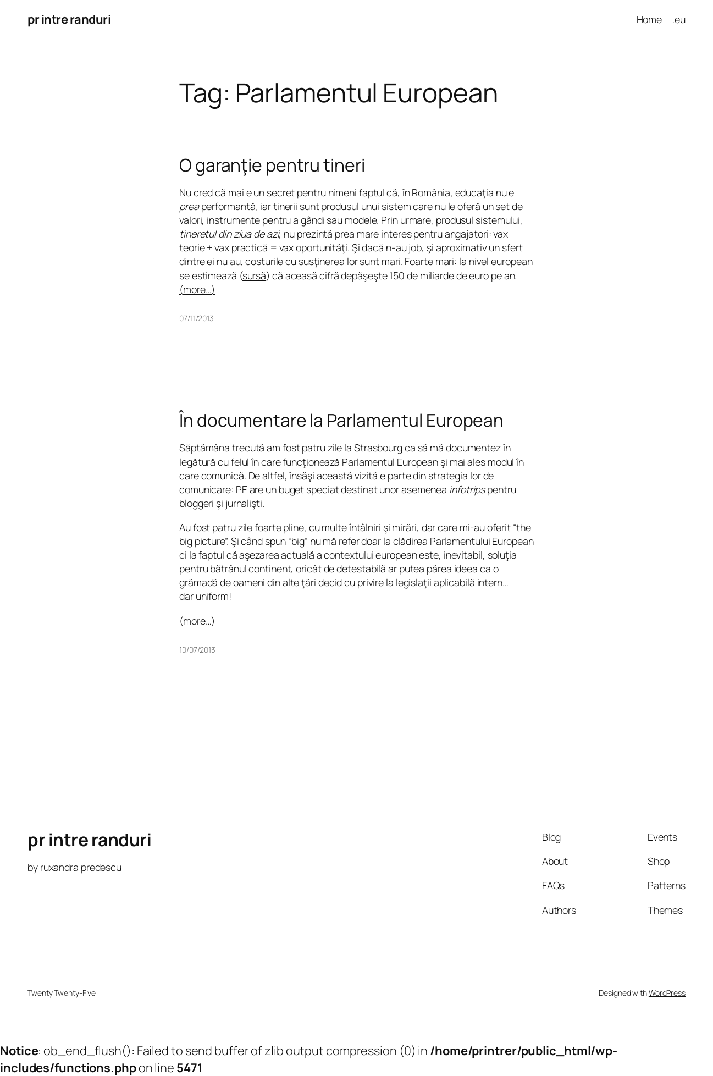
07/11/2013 (196, 318)
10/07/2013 (197, 649)
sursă (254, 275)
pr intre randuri (68, 19)
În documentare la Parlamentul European (341, 421)
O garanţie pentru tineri (272, 165)
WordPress (667, 992)
